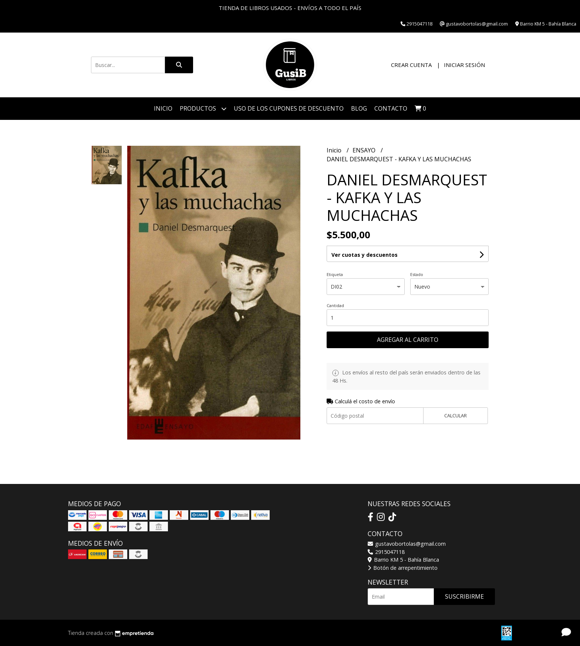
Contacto (390, 108)
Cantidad (335, 305)
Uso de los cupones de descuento (289, 108)
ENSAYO (365, 150)
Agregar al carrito (407, 340)
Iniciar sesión (464, 64)
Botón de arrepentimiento (403, 567)
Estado (416, 274)
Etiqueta (335, 274)
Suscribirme (464, 596)
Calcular (455, 415)
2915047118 (386, 551)
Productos (203, 108)
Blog (359, 108)
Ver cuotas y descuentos (364, 254)
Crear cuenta (411, 64)
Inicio (163, 108)
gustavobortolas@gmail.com (407, 543)
